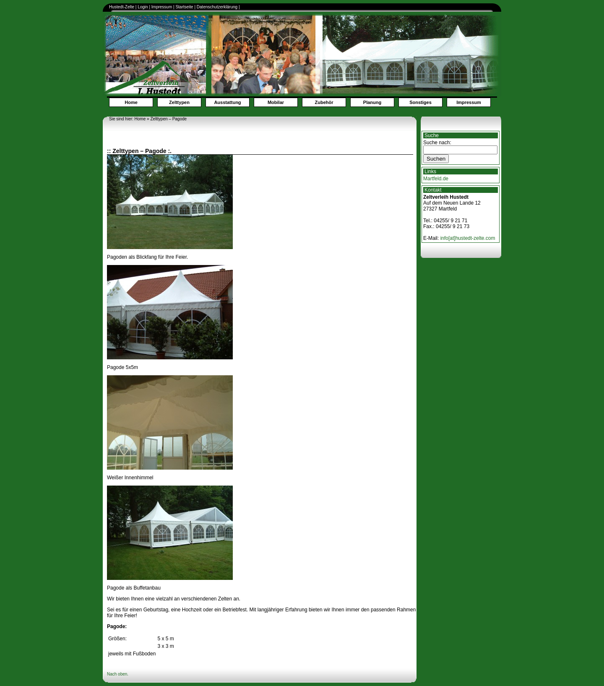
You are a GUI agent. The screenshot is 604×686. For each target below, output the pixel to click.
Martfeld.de (435, 179)
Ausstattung (227, 102)
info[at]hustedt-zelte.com (467, 238)
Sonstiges (420, 102)
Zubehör (324, 102)
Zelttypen (179, 102)
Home (131, 102)
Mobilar (276, 102)
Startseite (184, 7)
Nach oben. (117, 674)
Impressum (161, 7)
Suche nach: (437, 143)
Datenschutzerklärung (218, 7)
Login (143, 7)
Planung (372, 102)
